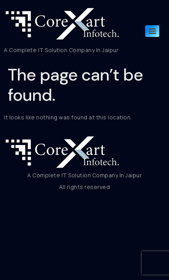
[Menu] (152, 31)
